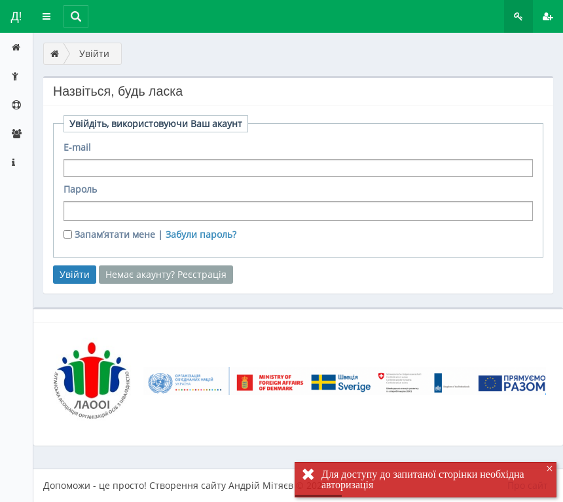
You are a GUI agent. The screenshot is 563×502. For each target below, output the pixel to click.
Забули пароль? (201, 234)
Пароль (80, 189)
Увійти (94, 53)
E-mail (77, 147)
